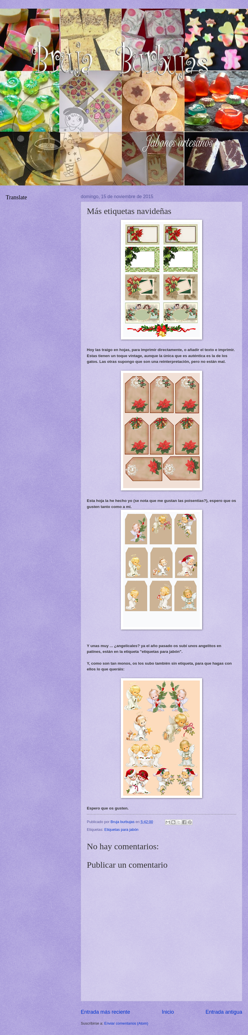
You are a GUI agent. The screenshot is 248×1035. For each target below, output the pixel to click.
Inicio (168, 1012)
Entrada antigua (224, 1012)
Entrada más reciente (105, 1012)
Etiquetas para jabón (121, 829)
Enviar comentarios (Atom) (126, 1023)
